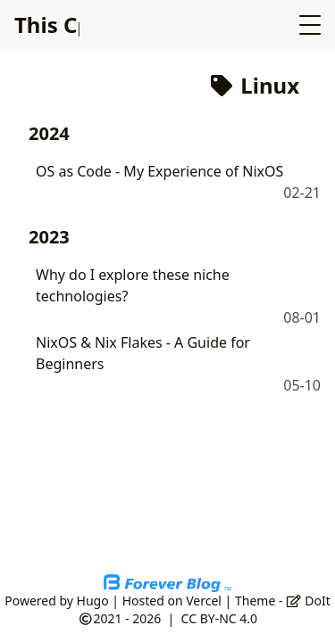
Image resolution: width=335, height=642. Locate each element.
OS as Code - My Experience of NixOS (159, 171)
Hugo (93, 600)
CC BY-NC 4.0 (219, 618)
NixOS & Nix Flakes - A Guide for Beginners (143, 353)
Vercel (204, 600)
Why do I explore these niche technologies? (133, 285)
